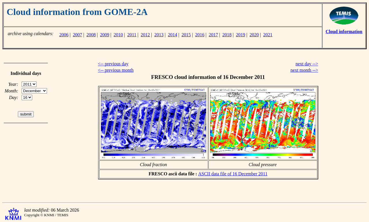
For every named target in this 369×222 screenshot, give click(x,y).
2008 (91, 34)
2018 (226, 34)
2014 (172, 34)
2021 (267, 34)
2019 (240, 34)
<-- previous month (116, 70)
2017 (213, 34)
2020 (254, 34)
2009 (104, 34)
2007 (77, 34)
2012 (145, 34)
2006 (63, 34)
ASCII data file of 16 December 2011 (232, 173)
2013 (158, 34)
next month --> (304, 70)
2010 (118, 34)
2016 (199, 34)
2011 (131, 34)
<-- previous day (113, 63)
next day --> (306, 63)
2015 (186, 34)
